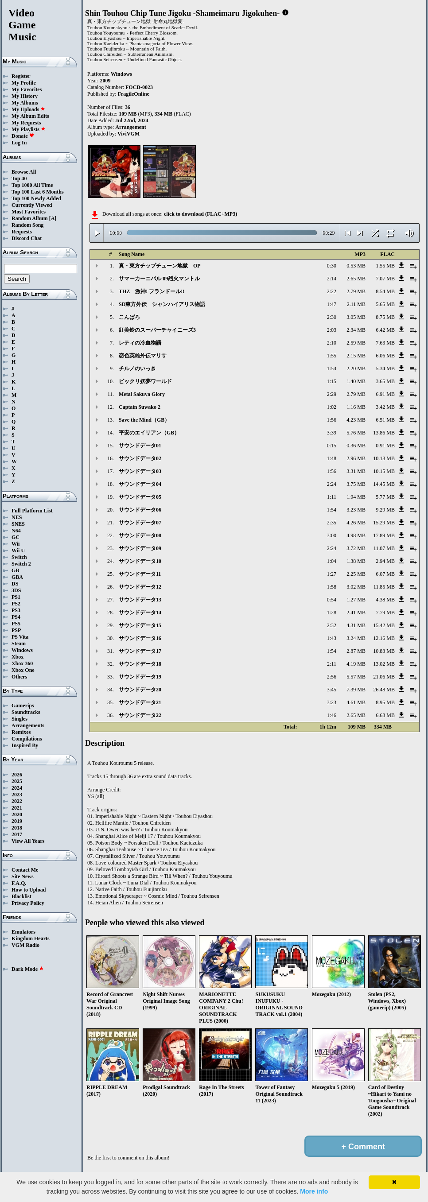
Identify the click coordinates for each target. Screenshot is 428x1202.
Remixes (21, 732)
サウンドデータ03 (140, 471)
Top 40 (19, 178)
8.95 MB (385, 702)
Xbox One (23, 670)
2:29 (331, 394)
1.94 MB (356, 497)
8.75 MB (385, 317)
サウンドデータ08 (140, 535)
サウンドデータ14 (140, 612)
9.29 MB (385, 510)
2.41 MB (356, 612)
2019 (17, 821)
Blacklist (21, 896)
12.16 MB (384, 638)
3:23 (331, 702)
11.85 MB (384, 587)
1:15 (331, 381)
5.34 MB (385, 368)
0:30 (331, 266)
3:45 (331, 689)
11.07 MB (384, 548)
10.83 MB (384, 651)
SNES (18, 524)
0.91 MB (385, 445)
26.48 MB (384, 689)
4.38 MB (385, 600)
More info (314, 1191)
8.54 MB (385, 291)
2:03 (331, 330)
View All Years (28, 841)
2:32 (331, 625)
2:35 (331, 523)
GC (15, 537)
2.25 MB (356, 574)
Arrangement (130, 127)
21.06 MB (384, 677)
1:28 (331, 612)
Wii (15, 544)
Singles (19, 719)
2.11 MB (356, 304)
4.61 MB (356, 702)
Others (19, 677)
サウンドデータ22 (140, 715)
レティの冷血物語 (140, 343)
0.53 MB (356, 266)
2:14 (331, 278)
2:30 (331, 317)
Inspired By (25, 745)
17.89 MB (384, 535)
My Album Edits (30, 116)
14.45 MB (384, 484)
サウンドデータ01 (140, 445)
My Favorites (27, 89)
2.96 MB (356, 458)
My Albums (25, 103)
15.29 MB (384, 523)
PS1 (16, 597)
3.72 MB (356, 548)
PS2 (16, 604)
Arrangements (28, 725)
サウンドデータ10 (140, 561)
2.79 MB (356, 291)
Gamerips (23, 705)
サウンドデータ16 (140, 638)
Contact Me (25, 870)
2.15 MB (356, 356)
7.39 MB (356, 689)
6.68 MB (385, 715)
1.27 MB (356, 600)
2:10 (331, 343)
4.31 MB (356, 625)
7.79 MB (385, 612)
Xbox (17, 657)
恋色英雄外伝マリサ (143, 356)
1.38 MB (356, 561)
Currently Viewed (32, 205)
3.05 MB (356, 317)
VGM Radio (25, 945)
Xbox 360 (22, 663)
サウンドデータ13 (140, 600)
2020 (17, 814)
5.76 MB (356, 433)
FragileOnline (133, 94)
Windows (22, 650)
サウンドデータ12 (140, 587)
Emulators (23, 932)
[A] (53, 218)
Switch (19, 557)
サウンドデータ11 (140, 574)
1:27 (331, 574)
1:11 (331, 497)
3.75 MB (356, 484)
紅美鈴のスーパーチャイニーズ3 (157, 330)
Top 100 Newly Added (36, 198)
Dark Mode (28, 969)
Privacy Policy (28, 903)
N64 (16, 530)
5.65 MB (385, 304)
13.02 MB (384, 664)
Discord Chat (27, 238)
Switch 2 (21, 564)
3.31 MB (356, 471)
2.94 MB (385, 561)
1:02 (331, 407)
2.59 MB (356, 343)
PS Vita (20, 637)
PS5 (16, 623)
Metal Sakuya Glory (142, 394)
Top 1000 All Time (32, 185)
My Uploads (28, 109)
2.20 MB (356, 368)
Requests (22, 232)
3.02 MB (356, 587)
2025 (17, 781)
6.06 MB (385, 356)
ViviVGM (128, 134)
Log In (19, 143)
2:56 (331, 677)
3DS (16, 590)
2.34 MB (356, 330)
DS (15, 584)
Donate (23, 136)
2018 (17, 828)
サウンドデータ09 (140, 548)
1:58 (331, 587)
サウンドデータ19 (140, 677)
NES (17, 517)
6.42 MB (385, 330)
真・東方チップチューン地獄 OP (160, 266)
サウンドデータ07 (140, 523)
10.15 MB (384, 471)
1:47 (331, 304)
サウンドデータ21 (140, 702)
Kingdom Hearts (31, 938)
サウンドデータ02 (140, 458)
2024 (17, 788)
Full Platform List (32, 511)
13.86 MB (384, 433)
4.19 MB (356, 664)
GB (15, 570)
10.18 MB (384, 458)
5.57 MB (356, 677)
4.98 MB (356, 535)
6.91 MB (385, 394)
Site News (23, 876)
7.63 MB (385, 343)
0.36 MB (356, 445)
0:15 (331, 445)
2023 (17, 794)
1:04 (331, 561)
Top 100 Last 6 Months (38, 192)
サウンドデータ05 (140, 497)
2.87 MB (356, 651)
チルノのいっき (137, 368)
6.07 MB (385, 574)
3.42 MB (385, 407)
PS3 (16, 610)
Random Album (30, 218)
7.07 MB (385, 278)
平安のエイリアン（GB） (149, 433)
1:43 (331, 638)
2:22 (331, 291)
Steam (19, 643)
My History (25, 96)
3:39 (331, 433)
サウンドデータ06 (140, 510)
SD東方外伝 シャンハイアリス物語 (162, 304)
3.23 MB (356, 510)
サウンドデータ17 (140, 651)
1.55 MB (385, 266)
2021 (17, 808)
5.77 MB (385, 497)
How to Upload (29, 890)
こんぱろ (129, 317)
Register (21, 76)
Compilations (27, 739)
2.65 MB (356, 278)
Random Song (27, 225)
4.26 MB (356, 523)
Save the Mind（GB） (144, 420)
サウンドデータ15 (140, 625)
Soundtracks (26, 712)
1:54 (331, 368)
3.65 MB (385, 381)
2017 (17, 834)
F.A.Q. (19, 883)
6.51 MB (385, 420)
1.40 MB (356, 381)
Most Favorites (29, 212)
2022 (17, 801)
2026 (17, 775)
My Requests (26, 123)
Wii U (18, 550)
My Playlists (29, 129)
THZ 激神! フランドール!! (151, 291)
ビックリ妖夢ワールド (145, 381)
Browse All (24, 172)
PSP (16, 630)
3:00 (331, 535)
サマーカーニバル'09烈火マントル (159, 278)
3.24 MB (356, 638)
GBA (17, 577)
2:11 (331, 664)
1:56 (331, 420)
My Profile (24, 83)
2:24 (331, 484)
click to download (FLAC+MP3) (200, 214)
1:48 (331, 458)
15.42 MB (384, 625)
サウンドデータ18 (140, 664)
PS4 (16, 617)
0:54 (331, 600)
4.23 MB (356, 420)
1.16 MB (356, 407)
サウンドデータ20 (140, 689)
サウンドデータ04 (140, 484)
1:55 (331, 356)
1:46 (331, 715)
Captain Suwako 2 (139, 407)
